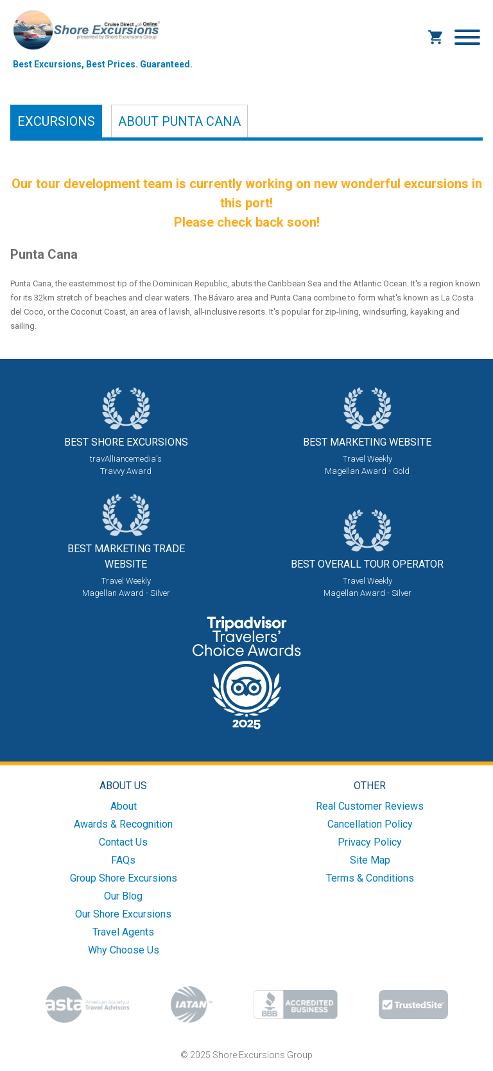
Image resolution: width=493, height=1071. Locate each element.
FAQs (123, 860)
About (179, 121)
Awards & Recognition (123, 824)
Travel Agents (123, 932)
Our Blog (123, 896)
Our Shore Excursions (123, 914)
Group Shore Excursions (123, 878)
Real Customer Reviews (370, 806)
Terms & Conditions (370, 878)
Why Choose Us (123, 950)
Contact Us (123, 842)
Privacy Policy (370, 842)
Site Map (370, 860)
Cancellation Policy (370, 824)
